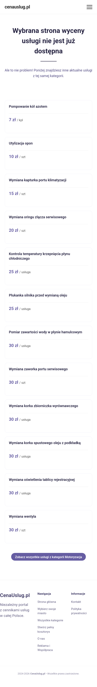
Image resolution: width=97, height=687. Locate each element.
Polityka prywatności (79, 611)
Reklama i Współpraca (45, 648)
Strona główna (47, 602)
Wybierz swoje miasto (47, 611)
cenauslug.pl (17, 7)
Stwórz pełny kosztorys (46, 629)
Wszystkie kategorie (50, 620)
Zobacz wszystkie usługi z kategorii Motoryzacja (48, 557)
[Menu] (89, 7)
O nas (41, 638)
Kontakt (76, 602)
